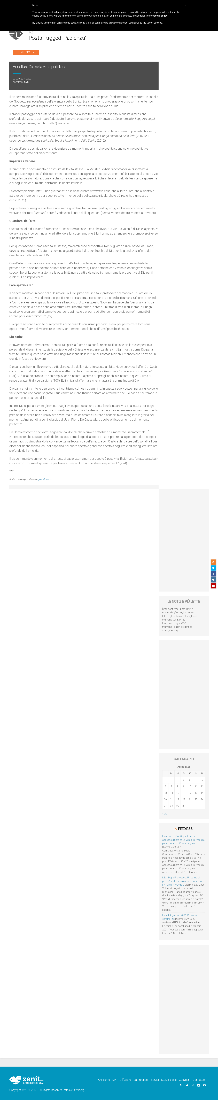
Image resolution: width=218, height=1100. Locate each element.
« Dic (164, 813)
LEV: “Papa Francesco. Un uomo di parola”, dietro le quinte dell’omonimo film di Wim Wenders (182, 881)
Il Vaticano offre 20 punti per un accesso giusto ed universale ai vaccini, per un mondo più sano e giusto (183, 840)
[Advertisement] (184, 540)
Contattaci (199, 1079)
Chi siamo (104, 1079)
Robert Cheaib (21, 82)
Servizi (155, 1079)
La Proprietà (141, 1079)
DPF (114, 1079)
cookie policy (160, 15)
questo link (44, 479)
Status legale (169, 1079)
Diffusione (125, 1079)
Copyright (184, 1079)
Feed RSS (185, 829)
